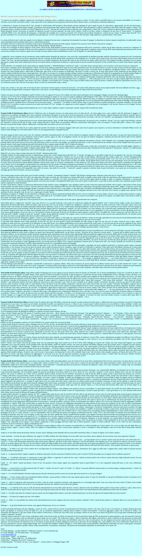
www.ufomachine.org (9, 534)
